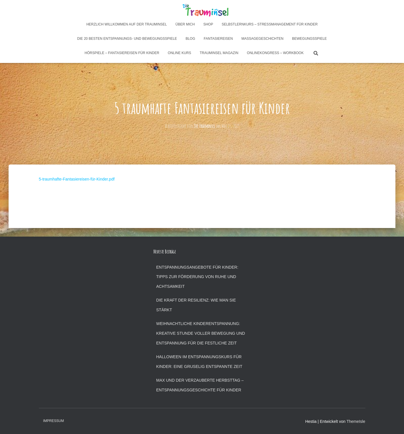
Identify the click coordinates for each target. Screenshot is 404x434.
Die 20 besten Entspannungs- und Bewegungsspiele (127, 39)
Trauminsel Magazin (219, 53)
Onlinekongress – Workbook (275, 53)
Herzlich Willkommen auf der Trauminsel (126, 24)
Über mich (185, 24)
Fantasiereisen (218, 39)
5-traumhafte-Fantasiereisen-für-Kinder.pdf (77, 179)
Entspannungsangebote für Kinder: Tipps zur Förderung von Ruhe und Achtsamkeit (197, 277)
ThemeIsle (355, 421)
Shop (208, 24)
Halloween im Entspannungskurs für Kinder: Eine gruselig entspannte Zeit (199, 361)
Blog (190, 39)
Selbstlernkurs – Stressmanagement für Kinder (270, 24)
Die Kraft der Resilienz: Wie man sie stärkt (196, 305)
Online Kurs (179, 53)
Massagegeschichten (262, 39)
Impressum (53, 421)
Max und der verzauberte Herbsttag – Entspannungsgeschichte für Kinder (200, 385)
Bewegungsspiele (309, 39)
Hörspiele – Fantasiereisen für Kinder (122, 53)
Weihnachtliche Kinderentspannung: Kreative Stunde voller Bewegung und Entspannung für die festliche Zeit (200, 333)
